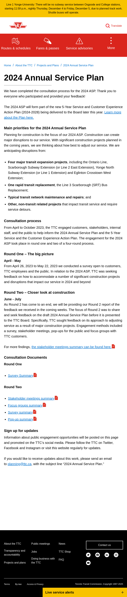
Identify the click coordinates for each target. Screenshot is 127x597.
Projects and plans (15, 562)
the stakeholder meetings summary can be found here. (72, 347)
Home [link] (7, 65)
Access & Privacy (35, 584)
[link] (88, 554)
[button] (111, 43)
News (62, 543)
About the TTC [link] (24, 65)
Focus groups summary (25, 405)
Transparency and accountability (14, 552)
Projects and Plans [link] (48, 65)
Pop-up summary (20, 419)
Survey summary (20, 412)
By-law (18, 584)
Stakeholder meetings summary (31, 398)
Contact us (104, 545)
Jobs (34, 551)
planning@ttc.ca (19, 464)
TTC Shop (65, 551)
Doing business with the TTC (43, 560)
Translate (116, 25)
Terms (7, 584)
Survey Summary (20, 375)
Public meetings (40, 543)
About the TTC (12, 543)
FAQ (61, 559)
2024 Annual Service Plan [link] (78, 65)
